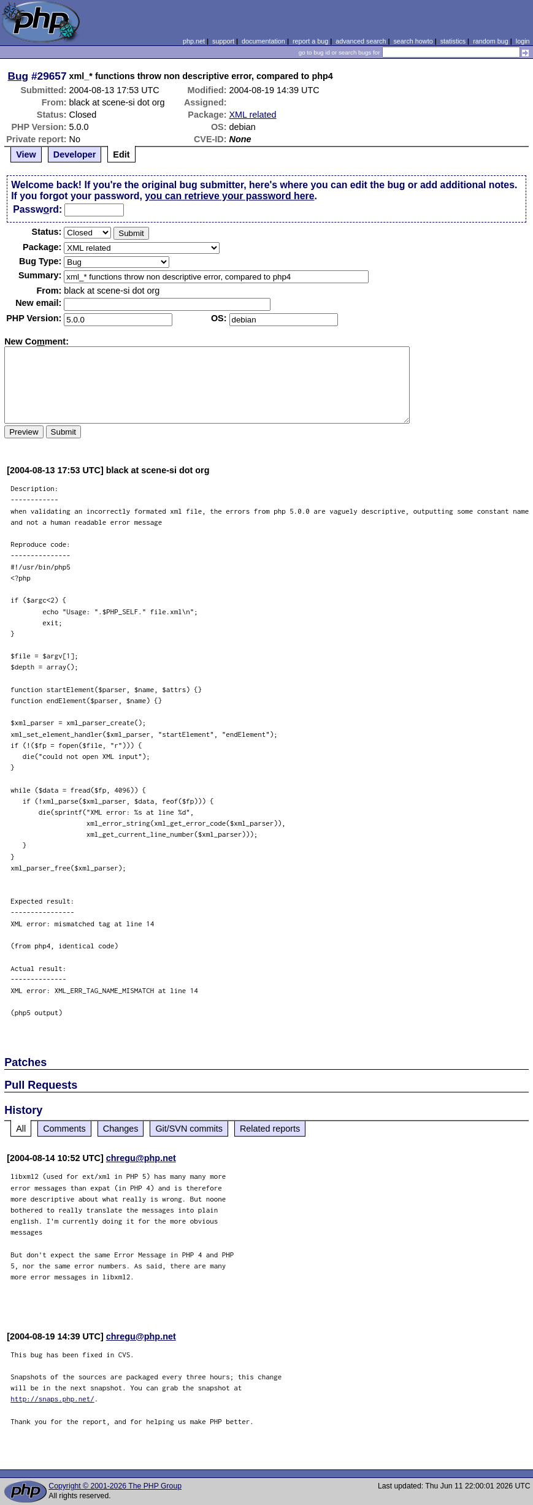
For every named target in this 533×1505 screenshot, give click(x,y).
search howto (412, 41)
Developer (74, 154)
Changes (121, 1129)
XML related (253, 115)
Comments (64, 1129)
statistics (453, 41)
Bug (18, 76)
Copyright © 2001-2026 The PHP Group (115, 1486)
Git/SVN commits (189, 1129)
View (26, 154)
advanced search (361, 41)
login (523, 41)
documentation (263, 41)
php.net (194, 41)
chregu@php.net (141, 1158)
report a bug (310, 41)
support (223, 41)
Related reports (270, 1129)
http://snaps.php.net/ (52, 1399)
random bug (490, 41)
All (21, 1129)
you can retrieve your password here (229, 196)
